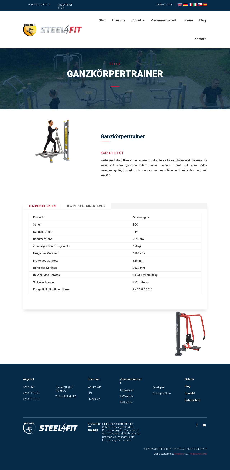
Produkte (138, 20)
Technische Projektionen (85, 206)
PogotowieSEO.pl (198, 453)
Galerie (187, 20)
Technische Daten (42, 206)
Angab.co (179, 453)
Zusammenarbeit (163, 20)
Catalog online (164, 4)
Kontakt (200, 39)
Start (102, 20)
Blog (202, 20)
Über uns (118, 20)
